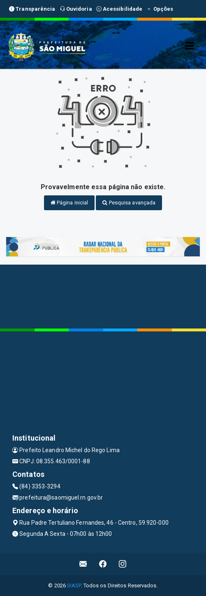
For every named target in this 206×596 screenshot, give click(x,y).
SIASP (74, 585)
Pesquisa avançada (128, 202)
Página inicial (69, 202)
